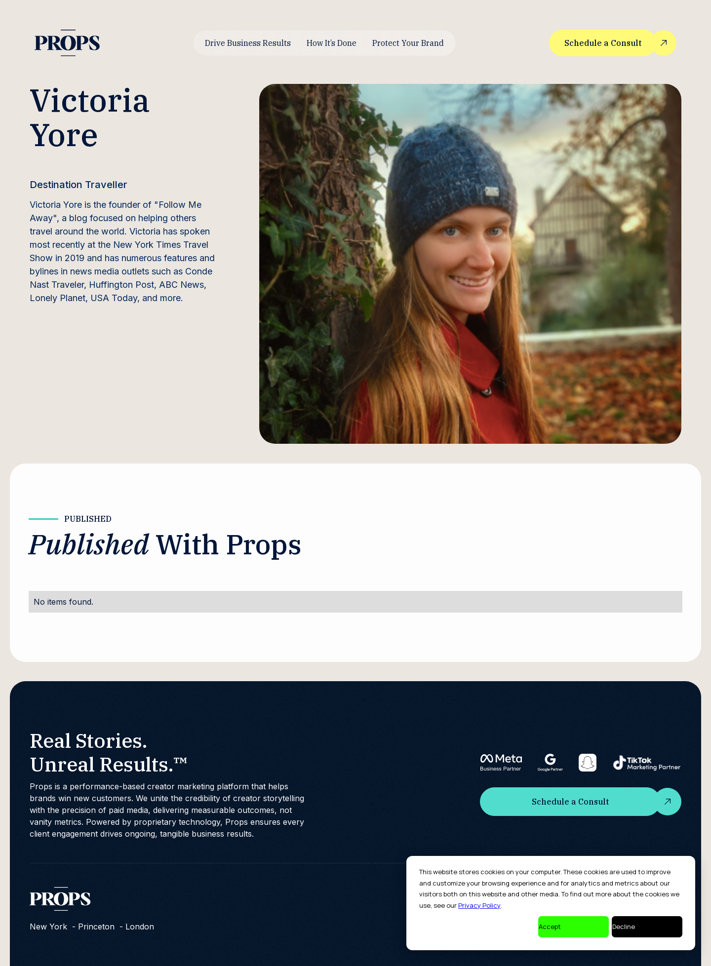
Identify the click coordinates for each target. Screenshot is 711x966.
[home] (67, 43)
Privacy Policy (479, 905)
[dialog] (550, 903)
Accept (550, 926)
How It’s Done (331, 43)
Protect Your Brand (408, 43)
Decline (623, 926)
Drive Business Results (248, 43)
